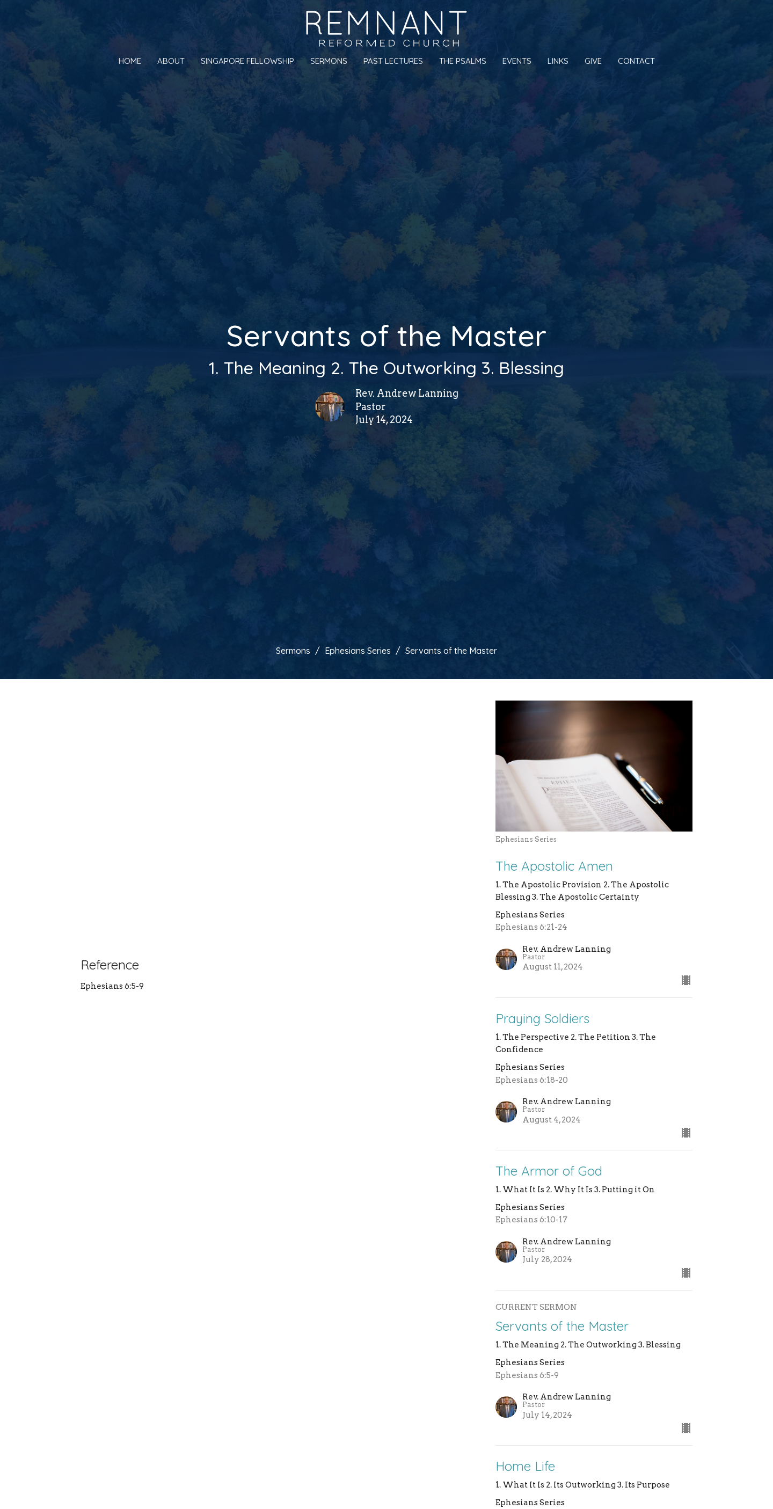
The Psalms (462, 61)
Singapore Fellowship (247, 61)
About (171, 61)
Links (558, 61)
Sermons (328, 61)
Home (130, 61)
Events (516, 61)
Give (593, 61)
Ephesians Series (358, 650)
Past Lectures (393, 61)
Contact (636, 61)
